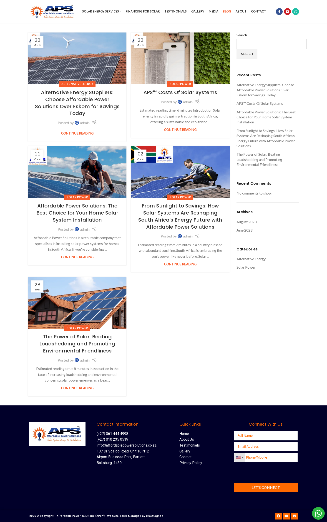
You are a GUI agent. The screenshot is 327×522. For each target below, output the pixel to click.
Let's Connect (266, 487)
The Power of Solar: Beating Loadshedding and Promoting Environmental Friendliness (77, 344)
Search (241, 35)
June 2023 (244, 230)
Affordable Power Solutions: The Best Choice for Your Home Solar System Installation (77, 213)
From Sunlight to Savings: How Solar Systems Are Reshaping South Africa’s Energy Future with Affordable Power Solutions (180, 217)
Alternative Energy (77, 84)
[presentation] (268, 473)
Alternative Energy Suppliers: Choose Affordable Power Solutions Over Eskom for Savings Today (77, 103)
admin (85, 123)
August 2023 (246, 222)
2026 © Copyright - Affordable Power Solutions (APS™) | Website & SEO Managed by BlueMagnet (96, 516)
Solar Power (180, 84)
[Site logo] (53, 11)
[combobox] (239, 457)
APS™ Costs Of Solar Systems (180, 92)
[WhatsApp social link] (295, 11)
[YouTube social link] (287, 11)
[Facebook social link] (279, 11)
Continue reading (77, 133)
